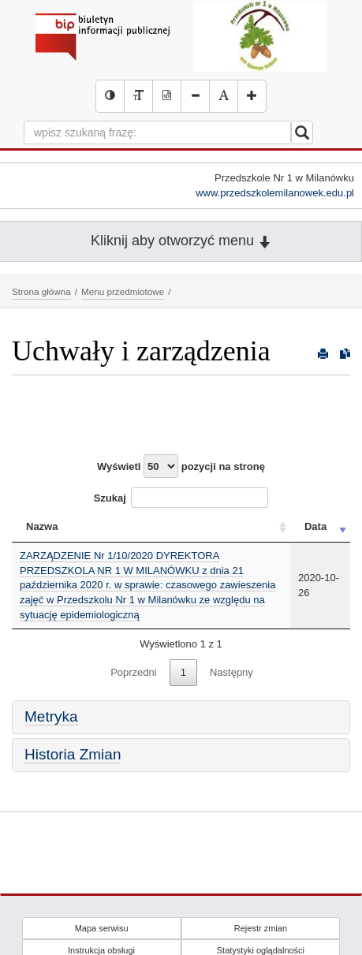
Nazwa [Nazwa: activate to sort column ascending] (42, 526)
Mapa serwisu (102, 928)
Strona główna (41, 291)
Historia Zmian (72, 754)
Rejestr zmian (260, 928)
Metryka (51, 716)
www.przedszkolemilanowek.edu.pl (275, 193)
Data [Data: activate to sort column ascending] (315, 526)
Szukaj (181, 497)
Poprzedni (133, 672)
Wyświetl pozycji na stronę (181, 466)
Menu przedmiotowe (122, 291)
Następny (231, 672)
